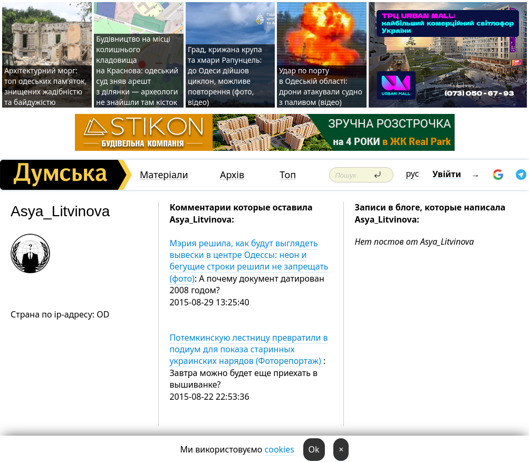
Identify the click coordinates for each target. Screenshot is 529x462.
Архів (232, 175)
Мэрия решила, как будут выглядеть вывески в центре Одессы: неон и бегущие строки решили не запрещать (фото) (248, 260)
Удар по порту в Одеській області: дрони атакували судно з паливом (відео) (320, 86)
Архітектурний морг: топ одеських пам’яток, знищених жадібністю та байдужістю (45, 86)
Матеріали (164, 175)
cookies (279, 449)
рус (412, 173)
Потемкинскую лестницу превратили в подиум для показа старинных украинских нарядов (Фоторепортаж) (248, 349)
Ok (314, 449)
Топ (288, 175)
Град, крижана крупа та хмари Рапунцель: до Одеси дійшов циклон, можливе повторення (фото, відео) (225, 75)
